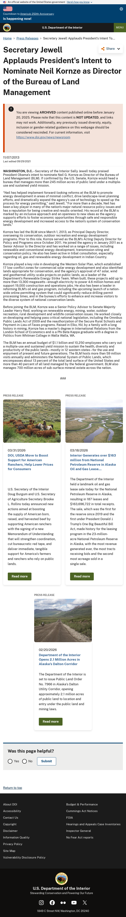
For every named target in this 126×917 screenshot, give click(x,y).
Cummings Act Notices (82, 811)
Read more (20, 576)
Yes (16, 761)
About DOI (10, 804)
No (30, 761)
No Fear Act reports (79, 837)
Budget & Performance (82, 804)
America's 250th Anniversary (37, 13)
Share (110, 49)
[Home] (7, 27)
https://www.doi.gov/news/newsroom (43, 137)
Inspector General (78, 830)
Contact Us (10, 817)
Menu (120, 27)
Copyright (10, 824)
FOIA (69, 817)
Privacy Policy (12, 844)
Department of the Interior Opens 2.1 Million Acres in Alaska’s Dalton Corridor (60, 659)
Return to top (12, 788)
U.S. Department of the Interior (62, 27)
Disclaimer (10, 830)
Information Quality (16, 837)
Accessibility (12, 811)
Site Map (9, 850)
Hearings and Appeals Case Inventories (93, 824)
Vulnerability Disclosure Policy (24, 857)
